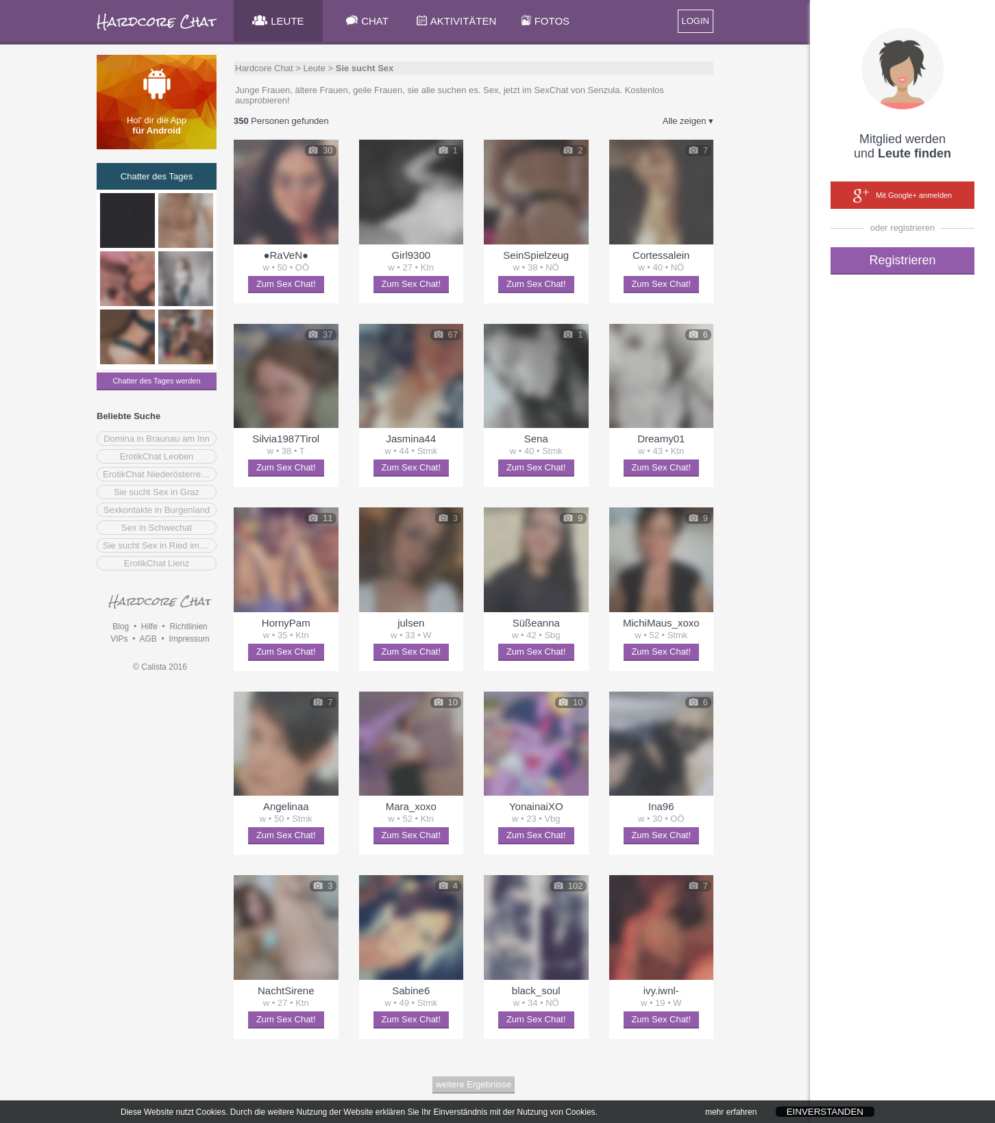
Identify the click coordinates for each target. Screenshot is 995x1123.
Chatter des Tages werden (156, 381)
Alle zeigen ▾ (688, 121)
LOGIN (695, 21)
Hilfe (149, 626)
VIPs (118, 639)
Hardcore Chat (264, 68)
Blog (120, 626)
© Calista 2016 (160, 667)
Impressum (189, 639)
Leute (314, 68)
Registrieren (902, 260)
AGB (147, 639)
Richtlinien (188, 626)
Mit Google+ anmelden (902, 196)
